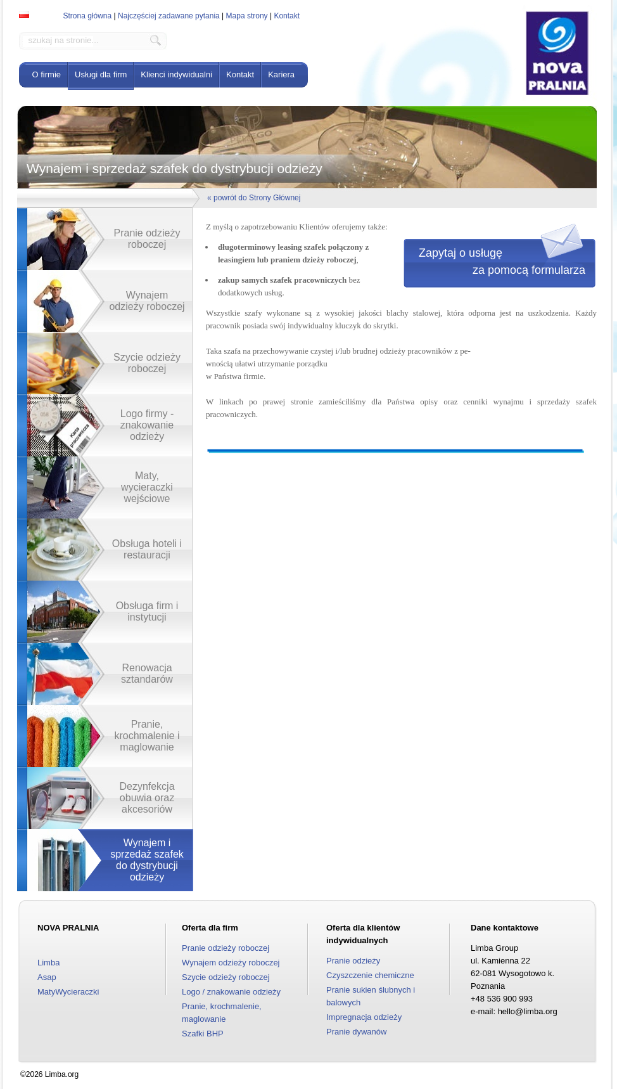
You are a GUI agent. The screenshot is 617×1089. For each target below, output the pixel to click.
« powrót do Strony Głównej (253, 197)
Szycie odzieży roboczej (226, 977)
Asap (46, 977)
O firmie (46, 74)
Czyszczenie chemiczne (370, 975)
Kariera (281, 74)
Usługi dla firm (101, 74)
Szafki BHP (203, 1033)
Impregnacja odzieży (364, 1017)
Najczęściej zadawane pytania (169, 15)
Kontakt (287, 15)
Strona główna (87, 15)
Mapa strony (247, 15)
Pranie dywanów (356, 1031)
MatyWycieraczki (68, 991)
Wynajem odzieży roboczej (231, 962)
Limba (48, 962)
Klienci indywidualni (176, 74)
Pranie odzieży (353, 960)
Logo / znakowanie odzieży (231, 991)
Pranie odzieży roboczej (225, 948)
